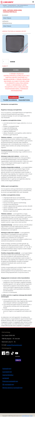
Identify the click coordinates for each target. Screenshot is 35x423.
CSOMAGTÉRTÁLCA (12, 5)
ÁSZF (31, 416)
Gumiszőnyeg (7, 372)
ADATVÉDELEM (25, 416)
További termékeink (10, 100)
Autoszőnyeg (6, 368)
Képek (22, 97)
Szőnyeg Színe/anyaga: (7, 22)
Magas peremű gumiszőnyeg (12, 387)
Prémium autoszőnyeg (10, 381)
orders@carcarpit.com (14, 345)
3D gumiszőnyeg (8, 384)
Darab (12, 62)
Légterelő (5, 378)
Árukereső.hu (17, 356)
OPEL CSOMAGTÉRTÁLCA (22, 5)
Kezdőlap (5, 5)
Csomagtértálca (7, 375)
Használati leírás (24, 100)
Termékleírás (13, 97)
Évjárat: (5, 15)
